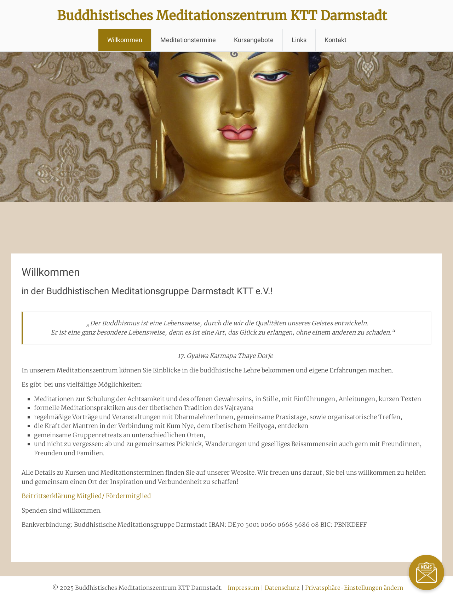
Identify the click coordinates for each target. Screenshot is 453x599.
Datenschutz (282, 587)
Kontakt (335, 40)
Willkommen (124, 40)
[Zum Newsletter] (426, 572)
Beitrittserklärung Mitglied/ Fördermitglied (86, 496)
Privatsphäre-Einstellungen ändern (354, 587)
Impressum (243, 587)
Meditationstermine (188, 40)
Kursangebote (254, 40)
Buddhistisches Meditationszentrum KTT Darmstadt (222, 16)
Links (299, 40)
